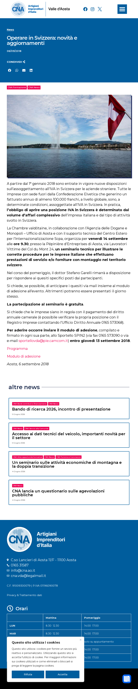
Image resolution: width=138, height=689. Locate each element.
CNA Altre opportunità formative (27, 457)
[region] (45, 659)
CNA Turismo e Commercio (68, 457)
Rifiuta (28, 674)
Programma (17, 349)
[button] (122, 9)
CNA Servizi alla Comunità (36, 428)
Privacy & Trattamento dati (24, 595)
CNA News (34, 87)
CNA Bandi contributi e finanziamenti (29, 404)
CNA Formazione (17, 87)
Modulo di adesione (24, 356)
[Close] (80, 640)
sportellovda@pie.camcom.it (43, 341)
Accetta (62, 674)
